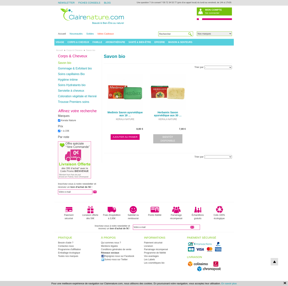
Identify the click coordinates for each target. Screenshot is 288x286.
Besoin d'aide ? (65, 242)
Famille (97, 42)
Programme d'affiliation (69, 249)
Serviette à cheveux (71, 90)
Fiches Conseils (89, 2)
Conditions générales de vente (116, 249)
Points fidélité (154, 211)
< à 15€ (65, 130)
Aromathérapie (115, 42)
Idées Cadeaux (106, 33)
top (274, 261)
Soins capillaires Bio (71, 74)
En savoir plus (229, 283)
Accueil (62, 33)
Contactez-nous (66, 246)
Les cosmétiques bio (154, 263)
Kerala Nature (68, 120)
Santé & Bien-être (140, 42)
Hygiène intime (68, 79)
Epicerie (159, 42)
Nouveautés (76, 33)
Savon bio (64, 62)
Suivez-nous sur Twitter (114, 259)
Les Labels (149, 259)
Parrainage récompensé (176, 213)
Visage (60, 42)
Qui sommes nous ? (111, 242)
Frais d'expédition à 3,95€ (112, 213)
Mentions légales (109, 246)
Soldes (90, 33)
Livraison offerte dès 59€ (90, 213)
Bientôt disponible (168, 139)
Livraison (148, 246)
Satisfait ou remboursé (133, 213)
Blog (107, 2)
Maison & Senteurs (180, 42)
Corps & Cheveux (78, 42)
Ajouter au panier (125, 137)
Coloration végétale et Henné (77, 96)
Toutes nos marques (68, 256)
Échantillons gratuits (198, 213)
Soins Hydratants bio (72, 85)
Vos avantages (151, 256)
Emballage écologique (69, 252)
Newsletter (66, 2)
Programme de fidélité (155, 252)
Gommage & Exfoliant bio (75, 68)
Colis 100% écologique (219, 213)
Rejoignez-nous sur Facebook (117, 256)
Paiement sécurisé (69, 213)
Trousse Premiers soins (73, 101)
